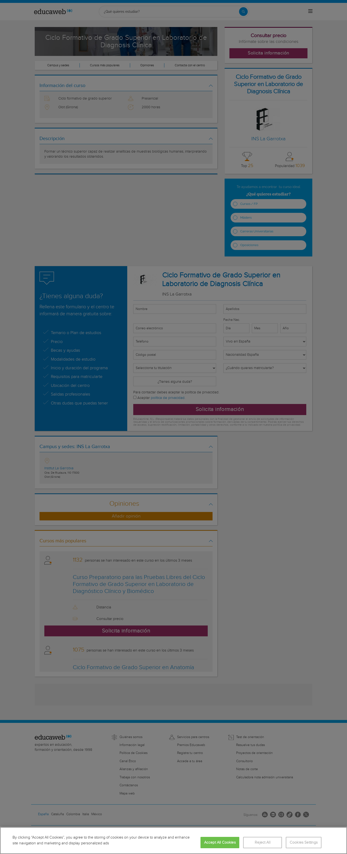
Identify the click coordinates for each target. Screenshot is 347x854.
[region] (173, 840)
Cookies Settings (304, 842)
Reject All (262, 842)
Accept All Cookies (220, 842)
